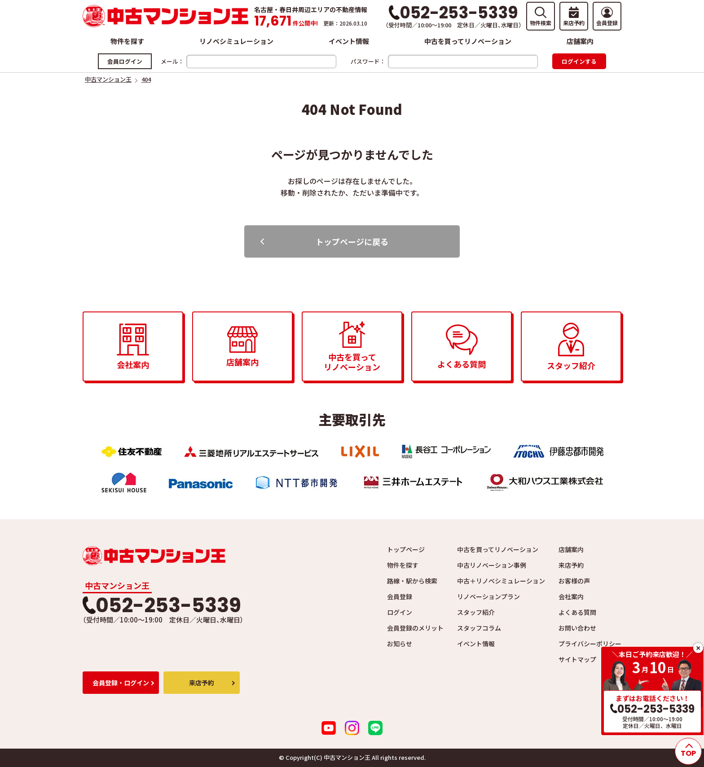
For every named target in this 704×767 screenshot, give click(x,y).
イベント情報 (349, 41)
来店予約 (571, 565)
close (698, 648)
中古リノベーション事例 (491, 565)
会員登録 (399, 596)
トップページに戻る (352, 241)
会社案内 (571, 596)
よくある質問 (577, 612)
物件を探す (127, 41)
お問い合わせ (577, 627)
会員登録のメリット (415, 627)
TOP (688, 753)
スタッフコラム (479, 627)
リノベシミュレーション (236, 41)
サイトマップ (577, 659)
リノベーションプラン (488, 596)
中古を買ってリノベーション (467, 41)
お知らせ (399, 643)
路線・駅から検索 (412, 580)
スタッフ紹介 (476, 612)
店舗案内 (580, 41)
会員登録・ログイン (120, 682)
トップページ (406, 549)
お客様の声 (574, 580)
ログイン (399, 612)
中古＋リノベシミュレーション (501, 580)
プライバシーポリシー (590, 643)
